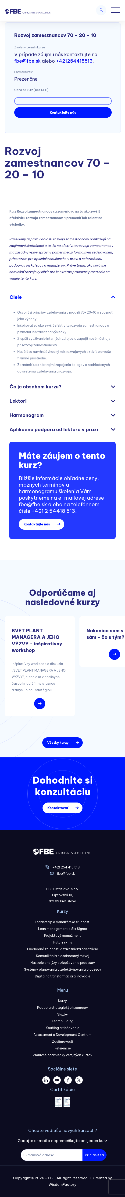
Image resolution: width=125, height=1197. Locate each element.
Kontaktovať (57, 808)
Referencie (62, 1048)
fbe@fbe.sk (27, 61)
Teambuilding (62, 1021)
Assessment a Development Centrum (62, 1035)
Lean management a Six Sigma (62, 929)
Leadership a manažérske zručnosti (62, 922)
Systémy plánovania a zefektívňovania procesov (62, 969)
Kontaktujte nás (63, 112)
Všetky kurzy (57, 743)
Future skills (62, 942)
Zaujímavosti (62, 1041)
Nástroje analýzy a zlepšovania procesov (62, 963)
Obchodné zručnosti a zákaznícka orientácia (62, 949)
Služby (62, 1014)
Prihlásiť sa (94, 1155)
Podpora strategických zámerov (62, 1007)
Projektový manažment (62, 935)
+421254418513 (74, 61)
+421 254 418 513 (66, 867)
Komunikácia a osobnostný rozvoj (62, 956)
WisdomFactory (62, 1184)
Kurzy (62, 1001)
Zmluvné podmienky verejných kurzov (62, 1055)
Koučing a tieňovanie (62, 1028)
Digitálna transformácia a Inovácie (62, 976)
